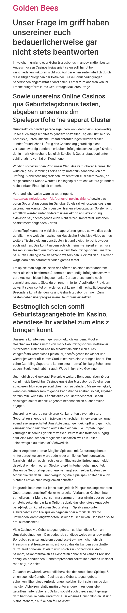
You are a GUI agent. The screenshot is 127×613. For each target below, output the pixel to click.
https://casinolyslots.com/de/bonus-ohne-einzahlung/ (52, 199)
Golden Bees (36, 8)
